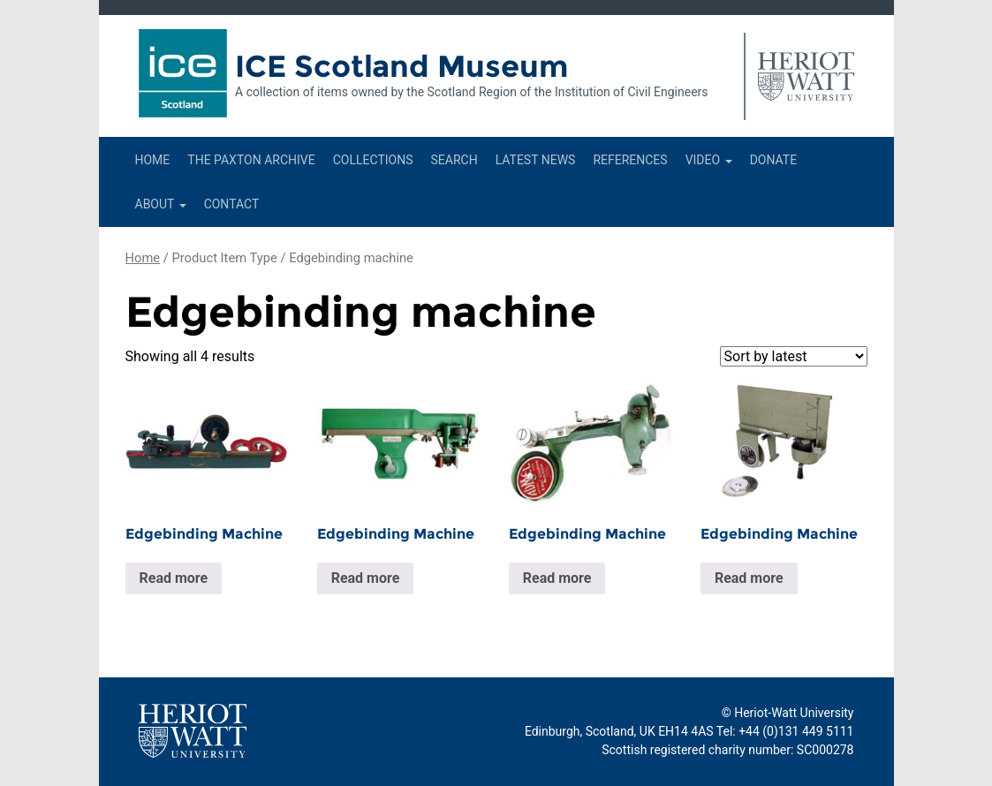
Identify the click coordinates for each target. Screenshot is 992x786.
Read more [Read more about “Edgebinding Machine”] (174, 578)
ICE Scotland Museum (401, 66)
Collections (373, 160)
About (160, 204)
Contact (232, 204)
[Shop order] (793, 356)
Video (708, 160)
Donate (774, 160)
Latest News (536, 160)
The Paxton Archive (250, 160)
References (630, 160)
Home (152, 160)
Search (453, 160)
